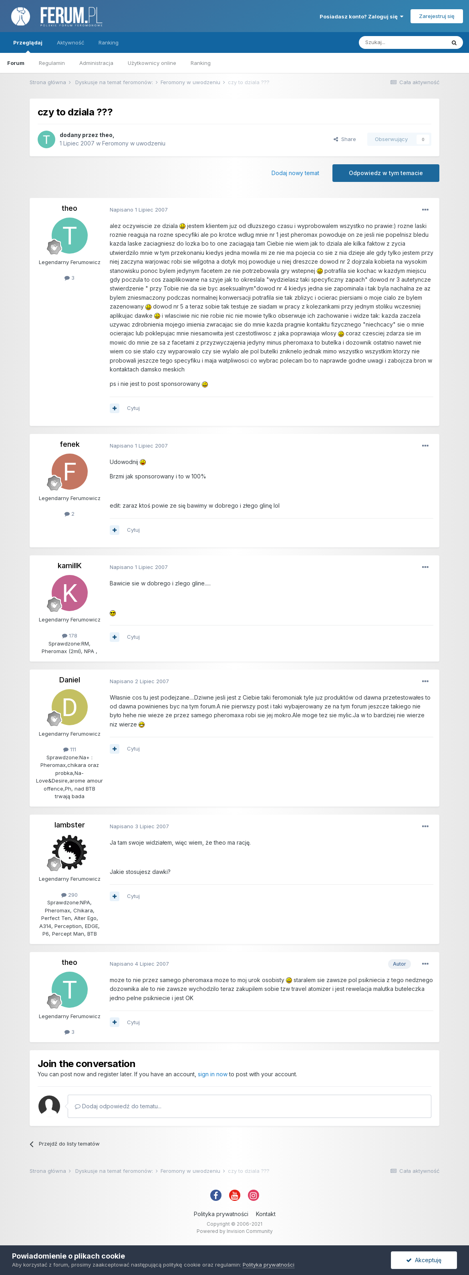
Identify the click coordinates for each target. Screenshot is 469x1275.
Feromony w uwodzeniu (133, 143)
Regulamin (52, 63)
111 (69, 749)
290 (69, 895)
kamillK (70, 565)
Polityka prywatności (221, 1213)
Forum (15, 63)
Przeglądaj (27, 46)
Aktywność (70, 42)
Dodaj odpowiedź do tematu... (118, 1106)
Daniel (69, 680)
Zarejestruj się (437, 16)
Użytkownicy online (152, 63)
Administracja (96, 63)
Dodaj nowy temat (295, 172)
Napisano (139, 209)
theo (106, 134)
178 (69, 635)
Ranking (201, 63)
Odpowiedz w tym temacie (386, 172)
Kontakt (266, 1213)
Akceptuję (423, 1260)
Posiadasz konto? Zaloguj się (361, 16)
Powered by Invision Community (235, 1231)
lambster (69, 825)
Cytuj (133, 408)
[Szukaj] (402, 42)
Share (345, 139)
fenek (70, 444)
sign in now (212, 1074)
